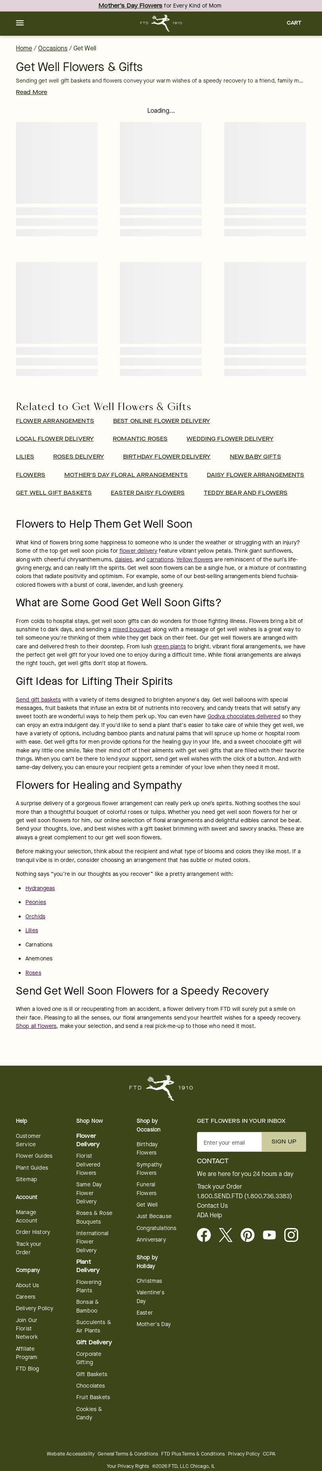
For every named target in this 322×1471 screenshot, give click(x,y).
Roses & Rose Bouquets (94, 1217)
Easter (145, 1313)
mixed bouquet (132, 629)
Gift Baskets (91, 1374)
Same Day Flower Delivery (89, 1193)
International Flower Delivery (92, 1242)
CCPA (269, 1453)
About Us (27, 1285)
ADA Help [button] (209, 1215)
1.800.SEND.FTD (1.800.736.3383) (244, 1196)
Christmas (149, 1281)
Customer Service (28, 1140)
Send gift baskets (38, 700)
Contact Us (212, 1206)
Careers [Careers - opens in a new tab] (25, 1297)
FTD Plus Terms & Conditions (193, 1453)
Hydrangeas (40, 888)
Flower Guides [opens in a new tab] (34, 1156)
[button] (20, 23)
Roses (33, 973)
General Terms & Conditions (128, 1453)
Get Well (147, 1205)
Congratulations (156, 1228)
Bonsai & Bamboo (87, 1306)
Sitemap (26, 1179)
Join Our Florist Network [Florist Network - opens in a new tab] (27, 1329)
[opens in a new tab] (272, 1235)
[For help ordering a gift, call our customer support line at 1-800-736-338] (161, 23)
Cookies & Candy (89, 1413)
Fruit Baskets (93, 1397)
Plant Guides (32, 1168)
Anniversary (151, 1240)
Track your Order (29, 1248)
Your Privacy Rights (128, 1466)
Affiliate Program (26, 1353)
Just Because (154, 1216)
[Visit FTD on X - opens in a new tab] (229, 1235)
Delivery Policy (34, 1308)
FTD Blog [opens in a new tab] (27, 1369)
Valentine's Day (150, 1297)
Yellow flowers (194, 559)
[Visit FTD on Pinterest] (251, 1235)
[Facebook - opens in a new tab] (207, 1235)
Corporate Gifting (88, 1358)
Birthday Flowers (147, 1149)
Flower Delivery (88, 1140)
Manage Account (26, 1216)
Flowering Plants (88, 1286)
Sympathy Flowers (149, 1169)
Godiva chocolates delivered (244, 716)
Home (24, 48)
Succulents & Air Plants (93, 1326)
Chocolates (90, 1386)
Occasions (52, 48)
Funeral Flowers (146, 1189)
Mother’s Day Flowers (130, 6)
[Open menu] (20, 23)
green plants (170, 646)
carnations (160, 559)
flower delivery (138, 551)
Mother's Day (154, 1324)
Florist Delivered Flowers (88, 1164)
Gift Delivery (94, 1342)
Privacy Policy (244, 1453)
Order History (33, 1232)
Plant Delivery (88, 1266)
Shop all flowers (36, 1026)
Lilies (31, 930)
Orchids (35, 916)
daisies (123, 559)
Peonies (35, 902)
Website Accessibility (70, 1453)
